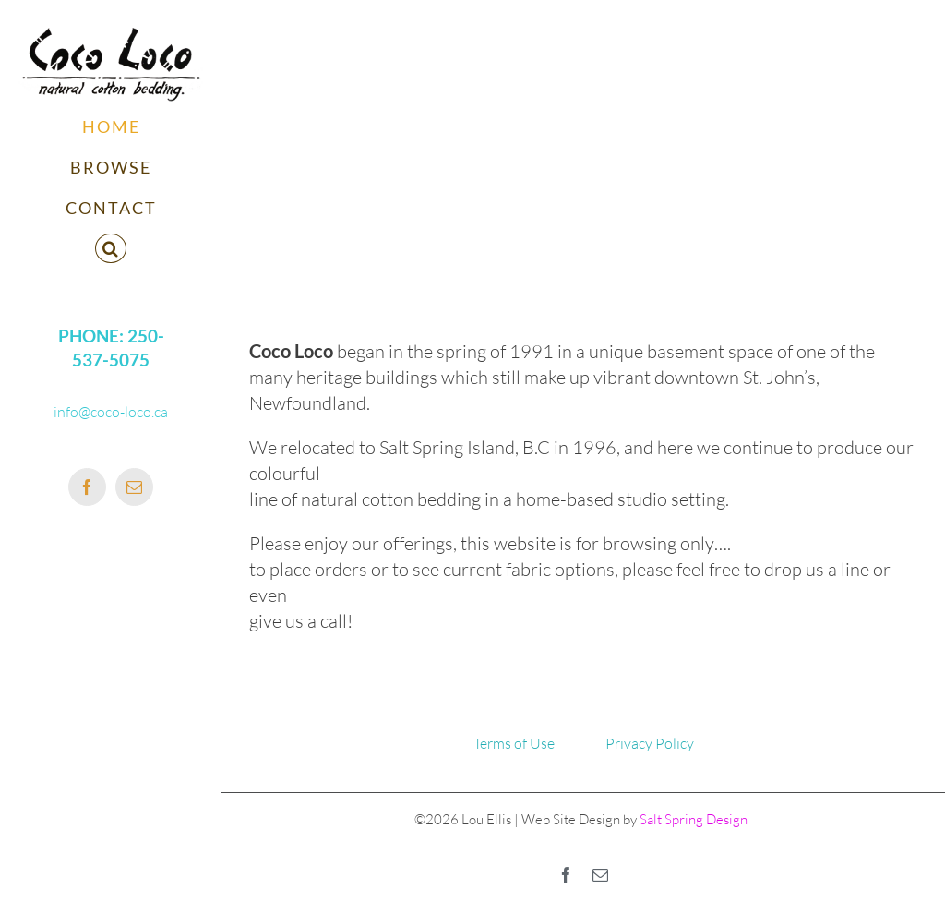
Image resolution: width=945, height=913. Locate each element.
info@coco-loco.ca (111, 411)
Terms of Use (514, 743)
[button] (110, 249)
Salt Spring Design (692, 819)
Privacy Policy (649, 743)
